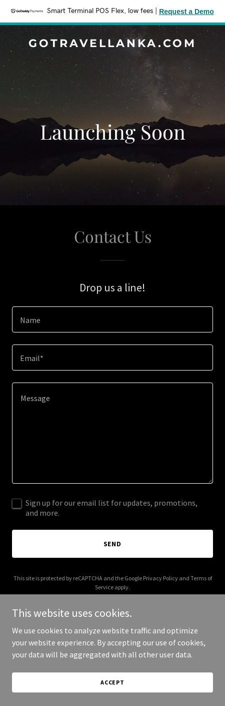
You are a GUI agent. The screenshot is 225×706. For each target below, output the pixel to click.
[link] (112, 44)
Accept (112, 682)
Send (113, 543)
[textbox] (112, 319)
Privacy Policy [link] (160, 578)
